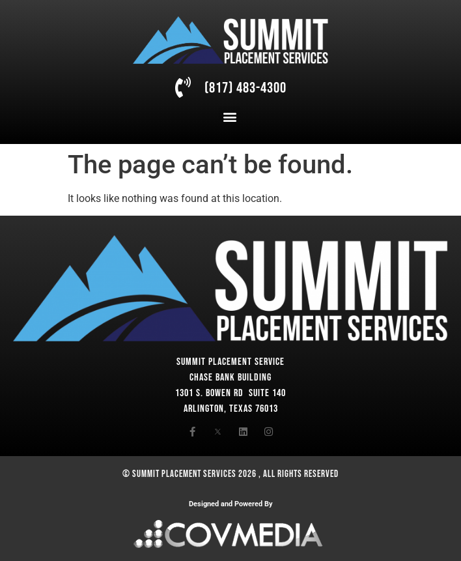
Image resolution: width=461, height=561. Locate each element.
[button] (229, 117)
